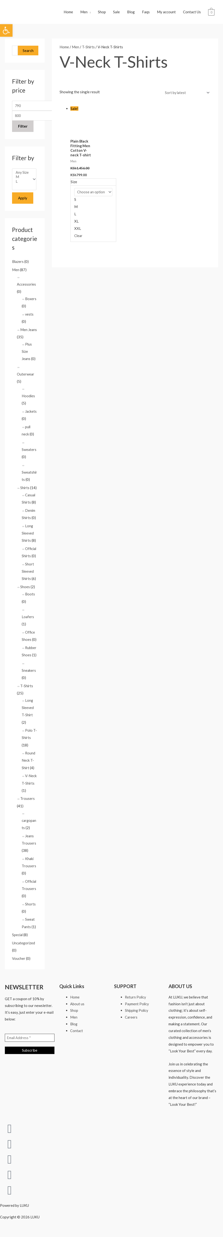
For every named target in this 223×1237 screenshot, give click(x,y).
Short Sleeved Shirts (28, 574)
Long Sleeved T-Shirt (28, 710)
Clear (78, 239)
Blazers (18, 265)
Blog (131, 13)
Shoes (25, 590)
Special (17, 937)
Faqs (146, 13)
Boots (30, 597)
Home (68, 13)
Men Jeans (28, 333)
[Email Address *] (29, 1040)
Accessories (26, 288)
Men (84, 13)
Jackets (31, 415)
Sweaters (29, 453)
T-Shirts (26, 689)
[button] (6, 30)
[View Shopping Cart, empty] (211, 13)
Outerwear (25, 378)
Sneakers (29, 673)
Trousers (27, 801)
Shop (102, 13)
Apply (22, 202)
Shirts (25, 491)
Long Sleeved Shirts (28, 536)
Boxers (31, 303)
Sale (116, 13)
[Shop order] (185, 95)
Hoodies (28, 400)
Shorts (30, 906)
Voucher (18, 960)
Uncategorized (24, 945)
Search (28, 53)
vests (29, 318)
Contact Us (192, 13)
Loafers (28, 620)
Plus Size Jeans (27, 355)
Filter (22, 129)
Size (74, 184)
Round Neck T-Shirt (28, 763)
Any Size (22, 176)
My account (166, 13)
